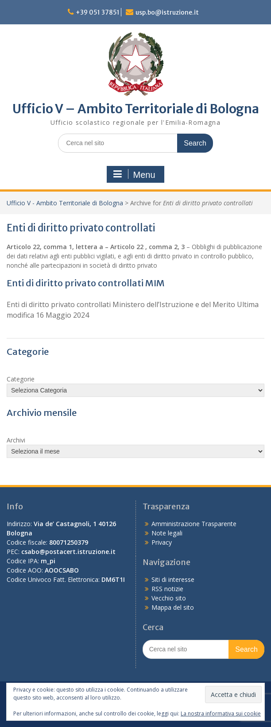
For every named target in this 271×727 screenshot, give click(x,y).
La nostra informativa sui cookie (221, 713)
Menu (134, 174)
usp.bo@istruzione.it (167, 12)
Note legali (166, 533)
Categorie (21, 379)
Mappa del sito (172, 607)
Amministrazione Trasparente (193, 523)
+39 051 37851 (98, 12)
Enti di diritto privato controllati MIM (86, 282)
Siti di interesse (172, 579)
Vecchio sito (168, 598)
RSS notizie (167, 589)
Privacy (161, 542)
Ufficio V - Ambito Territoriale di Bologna (65, 203)
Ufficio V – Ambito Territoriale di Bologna (135, 109)
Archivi (16, 440)
